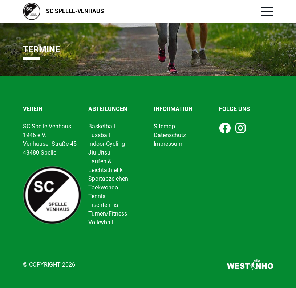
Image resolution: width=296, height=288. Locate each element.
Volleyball (100, 222)
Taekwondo (103, 187)
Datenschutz (170, 135)
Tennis (96, 196)
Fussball (99, 135)
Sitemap (164, 126)
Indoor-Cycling (106, 143)
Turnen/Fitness (107, 213)
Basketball (101, 126)
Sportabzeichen (108, 178)
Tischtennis (103, 204)
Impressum (168, 143)
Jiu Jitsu (99, 152)
